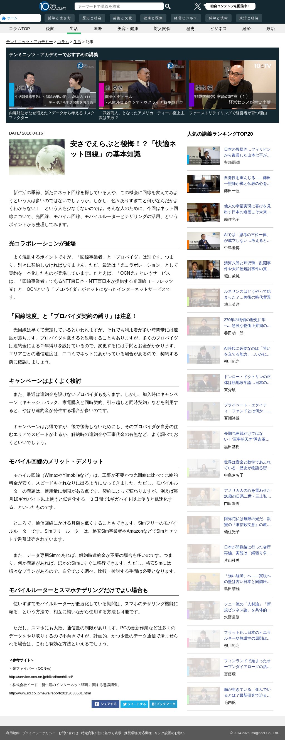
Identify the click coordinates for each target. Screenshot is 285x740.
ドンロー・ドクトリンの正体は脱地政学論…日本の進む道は (247, 380)
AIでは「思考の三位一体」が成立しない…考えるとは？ (247, 238)
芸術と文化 (122, 18)
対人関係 (162, 28)
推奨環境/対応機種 (138, 733)
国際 (98, 28)
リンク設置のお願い (169, 733)
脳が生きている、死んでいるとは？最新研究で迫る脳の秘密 (247, 692)
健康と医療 (153, 18)
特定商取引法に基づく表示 (101, 733)
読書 (50, 28)
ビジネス (218, 28)
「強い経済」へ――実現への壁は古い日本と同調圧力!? (247, 579)
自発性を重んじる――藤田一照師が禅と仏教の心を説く (247, 181)
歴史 (190, 28)
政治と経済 (249, 18)
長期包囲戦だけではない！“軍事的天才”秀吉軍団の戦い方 (246, 436)
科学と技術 (218, 18)
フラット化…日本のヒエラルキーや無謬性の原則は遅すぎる (247, 635)
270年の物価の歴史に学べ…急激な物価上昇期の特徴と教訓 (247, 323)
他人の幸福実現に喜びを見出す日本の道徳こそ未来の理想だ (247, 209)
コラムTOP (19, 28)
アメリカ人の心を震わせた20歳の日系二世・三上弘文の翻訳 (247, 493)
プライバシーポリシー (39, 733)
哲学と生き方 (59, 18)
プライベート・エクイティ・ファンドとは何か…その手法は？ (247, 408)
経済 (246, 28)
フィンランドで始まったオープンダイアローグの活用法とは (247, 664)
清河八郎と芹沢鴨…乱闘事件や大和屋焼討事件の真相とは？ (247, 266)
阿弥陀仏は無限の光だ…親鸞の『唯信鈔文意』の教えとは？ (247, 522)
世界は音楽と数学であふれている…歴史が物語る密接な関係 (247, 465)
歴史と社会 (92, 18)
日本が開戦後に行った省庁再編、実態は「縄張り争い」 (247, 550)
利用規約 (12, 733)
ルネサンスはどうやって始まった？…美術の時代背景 (247, 294)
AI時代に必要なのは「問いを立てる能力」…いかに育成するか (247, 351)
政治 (270, 28)
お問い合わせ (68, 733)
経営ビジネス (186, 18)
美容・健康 (127, 28)
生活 (74, 28)
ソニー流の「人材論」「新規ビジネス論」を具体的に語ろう (247, 607)
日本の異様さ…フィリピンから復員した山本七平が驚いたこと (247, 152)
